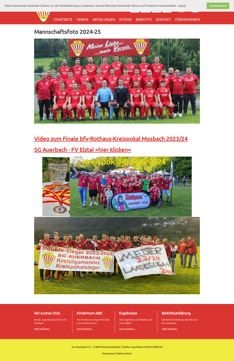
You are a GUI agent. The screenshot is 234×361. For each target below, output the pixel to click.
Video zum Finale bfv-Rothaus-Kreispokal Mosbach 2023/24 (111, 138)
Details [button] (182, 5)
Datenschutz (124, 353)
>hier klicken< (113, 149)
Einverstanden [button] (218, 6)
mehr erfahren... (127, 328)
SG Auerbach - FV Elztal (64, 149)
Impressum (108, 353)
